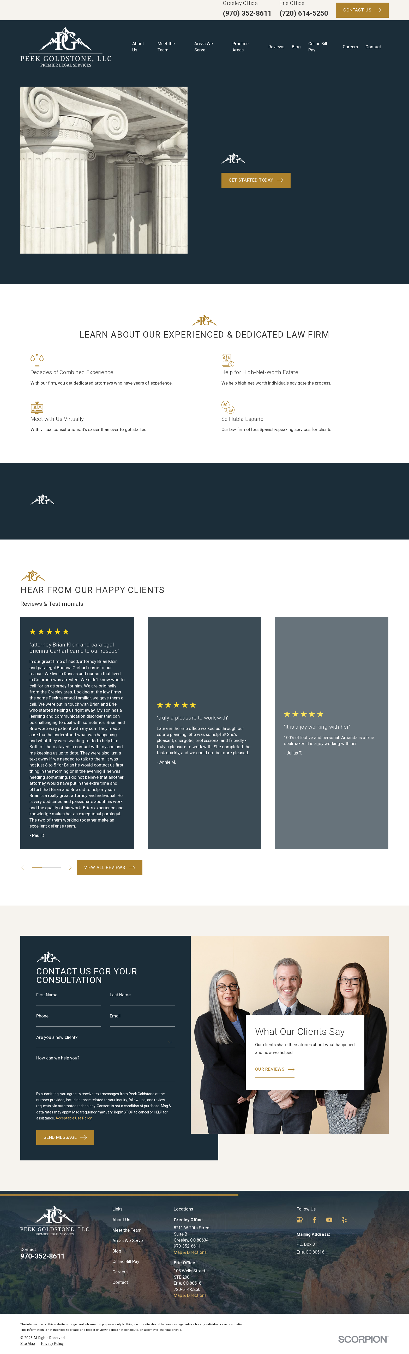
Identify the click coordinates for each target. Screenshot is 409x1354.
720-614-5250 (187, 1289)
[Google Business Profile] (300, 1220)
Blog (116, 1251)
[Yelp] (344, 1220)
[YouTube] (329, 1220)
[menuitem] (27, 1343)
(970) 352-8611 (247, 13)
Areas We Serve (127, 1240)
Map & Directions (190, 1252)
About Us (121, 1219)
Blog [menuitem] (296, 46)
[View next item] (70, 867)
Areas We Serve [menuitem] (203, 46)
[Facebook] (314, 1220)
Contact (120, 1282)
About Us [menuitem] (138, 46)
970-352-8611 (42, 1256)
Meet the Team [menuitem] (166, 46)
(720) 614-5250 (303, 13)
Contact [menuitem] (373, 46)
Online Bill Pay (125, 1261)
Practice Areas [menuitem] (240, 46)
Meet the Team (127, 1230)
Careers (120, 1271)
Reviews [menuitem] (276, 46)
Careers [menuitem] (350, 46)
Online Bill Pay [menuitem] (317, 46)
